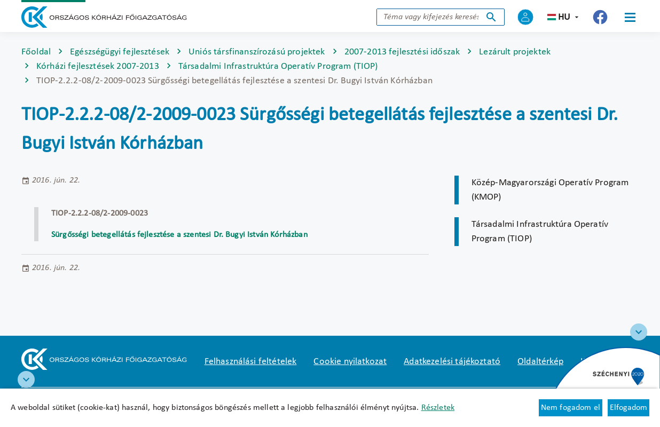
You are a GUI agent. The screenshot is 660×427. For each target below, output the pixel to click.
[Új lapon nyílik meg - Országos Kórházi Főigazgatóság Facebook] (600, 17)
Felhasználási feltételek (251, 362)
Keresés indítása (491, 17)
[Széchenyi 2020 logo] (638, 332)
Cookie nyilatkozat (350, 362)
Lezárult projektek (515, 52)
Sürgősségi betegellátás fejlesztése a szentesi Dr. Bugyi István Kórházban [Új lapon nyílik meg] (179, 235)
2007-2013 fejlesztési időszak (402, 52)
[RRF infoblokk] (26, 379)
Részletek (437, 408)
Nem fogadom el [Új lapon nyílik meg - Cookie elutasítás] (570, 408)
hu (564, 17)
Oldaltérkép (540, 362)
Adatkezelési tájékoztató (452, 362)
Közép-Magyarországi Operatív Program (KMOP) (550, 190)
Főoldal (36, 52)
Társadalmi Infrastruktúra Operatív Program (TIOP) (278, 66)
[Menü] (630, 17)
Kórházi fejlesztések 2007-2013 (97, 66)
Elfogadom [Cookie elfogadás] (628, 408)
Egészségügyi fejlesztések (119, 52)
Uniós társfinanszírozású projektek (256, 52)
